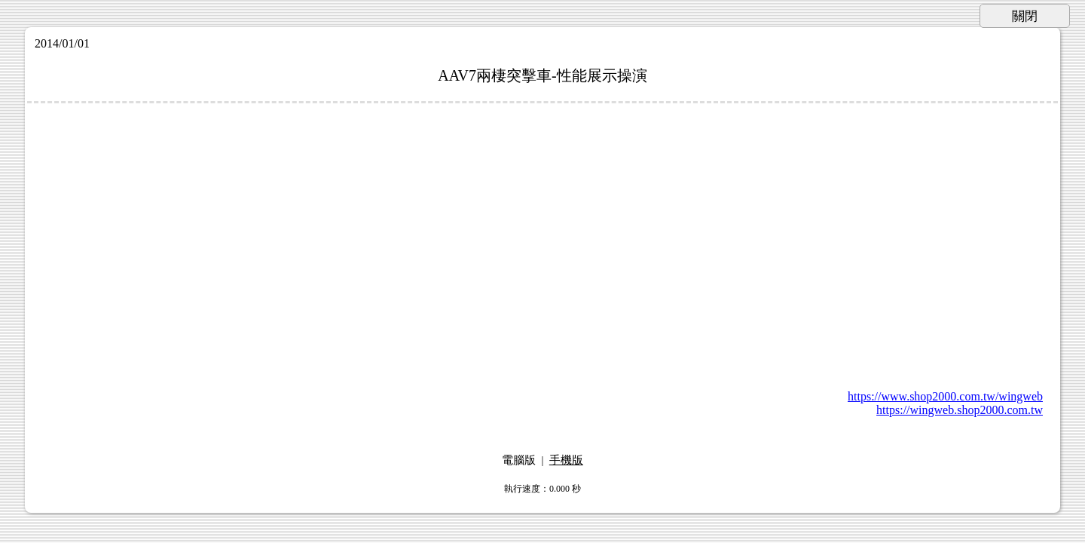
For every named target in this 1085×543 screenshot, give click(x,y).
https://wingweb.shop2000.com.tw (959, 409)
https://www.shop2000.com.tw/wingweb (945, 396)
